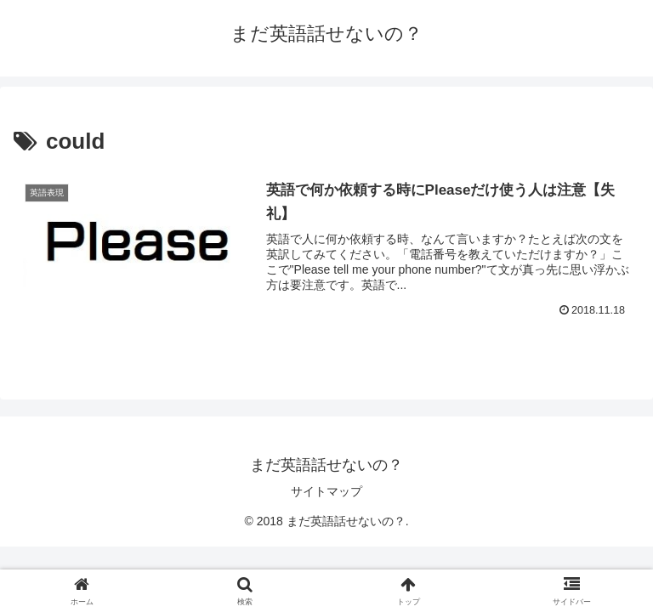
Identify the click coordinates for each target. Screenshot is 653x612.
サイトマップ (326, 491)
